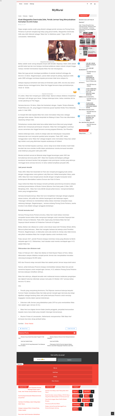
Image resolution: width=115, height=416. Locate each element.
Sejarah (75, 378)
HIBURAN (87, 378)
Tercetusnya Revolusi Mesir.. (54, 394)
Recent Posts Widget (88, 59)
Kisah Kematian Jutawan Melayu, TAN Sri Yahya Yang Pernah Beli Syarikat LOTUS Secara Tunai (56, 384)
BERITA (75, 395)
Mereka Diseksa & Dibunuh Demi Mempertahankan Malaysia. (61, 338)
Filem (75, 386)
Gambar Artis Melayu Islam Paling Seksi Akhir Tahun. (57, 378)
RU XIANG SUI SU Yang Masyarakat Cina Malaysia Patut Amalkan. (31, 345)
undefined (89, 73)
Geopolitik (76, 391)
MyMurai (57, 411)
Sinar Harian (29, 323)
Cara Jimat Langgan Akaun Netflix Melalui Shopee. (91, 64)
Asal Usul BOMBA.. (54, 341)
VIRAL (87, 382)
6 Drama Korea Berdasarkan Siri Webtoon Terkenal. (90, 77)
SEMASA (76, 382)
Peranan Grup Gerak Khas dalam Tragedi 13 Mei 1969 (31, 338)
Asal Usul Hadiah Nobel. (26, 341)
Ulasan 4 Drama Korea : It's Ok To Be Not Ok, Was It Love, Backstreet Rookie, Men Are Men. (91, 92)
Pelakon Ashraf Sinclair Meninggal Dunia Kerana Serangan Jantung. (91, 105)
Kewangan (86, 386)
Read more (94, 71)
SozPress (47, 368)
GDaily (67, 368)
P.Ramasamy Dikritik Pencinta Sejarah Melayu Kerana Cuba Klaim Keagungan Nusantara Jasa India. (60, 345)
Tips (87, 391)
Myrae (27, 368)
